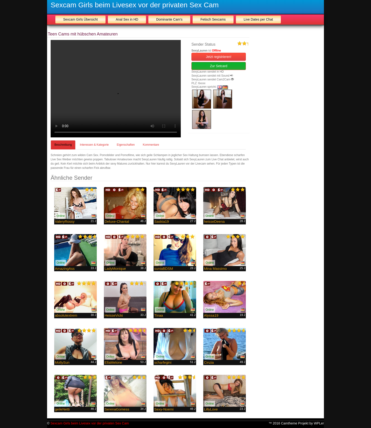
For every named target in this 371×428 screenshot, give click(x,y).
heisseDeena (214, 221)
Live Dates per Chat (258, 19)
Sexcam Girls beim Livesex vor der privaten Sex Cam (135, 5)
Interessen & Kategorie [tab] (94, 144)
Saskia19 (161, 221)
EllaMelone (113, 362)
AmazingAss (65, 268)
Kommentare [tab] (151, 144)
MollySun (62, 362)
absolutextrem (66, 315)
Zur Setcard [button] (218, 66)
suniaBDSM (163, 268)
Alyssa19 (211, 315)
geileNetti (62, 409)
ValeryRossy (65, 221)
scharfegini (163, 362)
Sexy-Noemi (164, 409)
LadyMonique (115, 268)
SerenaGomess (117, 409)
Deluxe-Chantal (117, 221)
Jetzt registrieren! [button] (218, 57)
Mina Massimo (215, 268)
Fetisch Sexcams (213, 19)
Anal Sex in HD (127, 19)
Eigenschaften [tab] (126, 144)
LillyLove (211, 409)
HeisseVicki (114, 315)
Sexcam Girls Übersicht (80, 19)
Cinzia (209, 362)
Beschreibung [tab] (63, 144)
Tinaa (158, 315)
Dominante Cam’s (169, 19)
